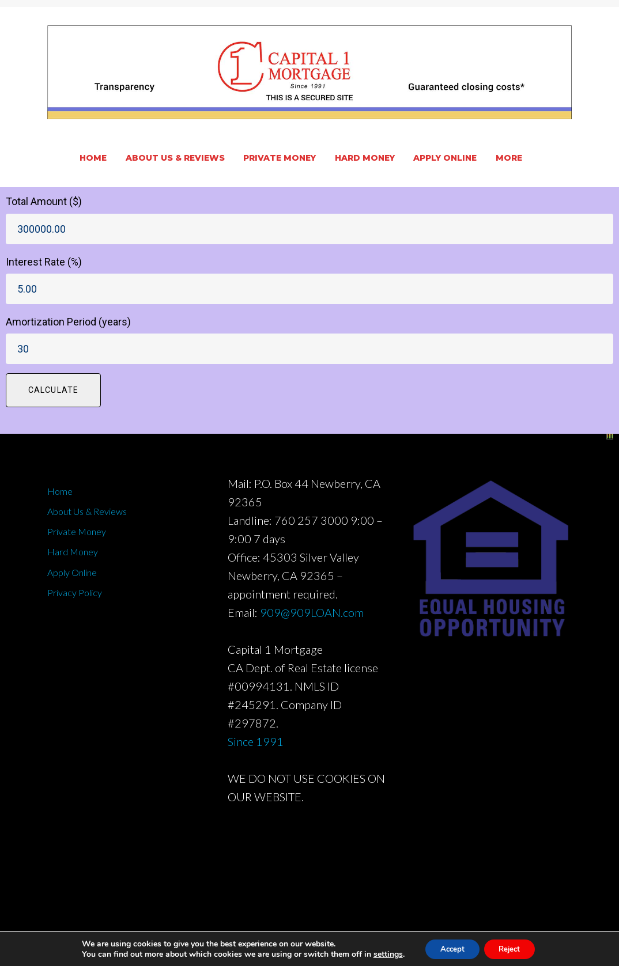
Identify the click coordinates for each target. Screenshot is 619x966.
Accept (449, 947)
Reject (512, 947)
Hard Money (365, 158)
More (509, 158)
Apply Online (445, 158)
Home (93, 158)
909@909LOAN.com (312, 612)
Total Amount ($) (44, 201)
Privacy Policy (74, 592)
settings (382, 953)
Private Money (279, 158)
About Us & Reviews (175, 158)
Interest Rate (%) (44, 262)
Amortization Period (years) (68, 322)
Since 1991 (256, 741)
